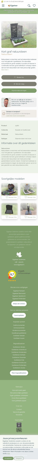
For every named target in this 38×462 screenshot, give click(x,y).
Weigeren (19, 458)
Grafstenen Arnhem (19, 355)
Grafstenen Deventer (19, 357)
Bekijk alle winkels (19, 304)
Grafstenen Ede (19, 360)
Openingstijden (19, 315)
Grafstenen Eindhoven (19, 362)
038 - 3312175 (19, 262)
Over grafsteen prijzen (19, 401)
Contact (19, 409)
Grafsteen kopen (19, 338)
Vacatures (19, 415)
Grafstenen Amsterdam (19, 352)
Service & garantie (19, 412)
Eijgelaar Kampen (19, 291)
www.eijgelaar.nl (19, 265)
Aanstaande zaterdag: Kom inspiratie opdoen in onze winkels (19, 11)
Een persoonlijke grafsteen (19, 393)
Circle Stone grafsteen (19, 398)
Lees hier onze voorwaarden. (15, 116)
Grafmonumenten (19, 325)
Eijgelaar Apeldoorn (19, 296)
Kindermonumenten (19, 330)
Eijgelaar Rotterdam (19, 298)
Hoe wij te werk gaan (19, 390)
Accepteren (8, 458)
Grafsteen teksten (19, 335)
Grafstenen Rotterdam (19, 365)
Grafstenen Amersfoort (19, 349)
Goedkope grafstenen (19, 333)
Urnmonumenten (19, 328)
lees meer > (5, 70)
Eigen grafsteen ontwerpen (19, 395)
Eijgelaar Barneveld (19, 293)
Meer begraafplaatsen (19, 373)
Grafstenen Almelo (19, 347)
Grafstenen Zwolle (19, 368)
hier (9, 453)
